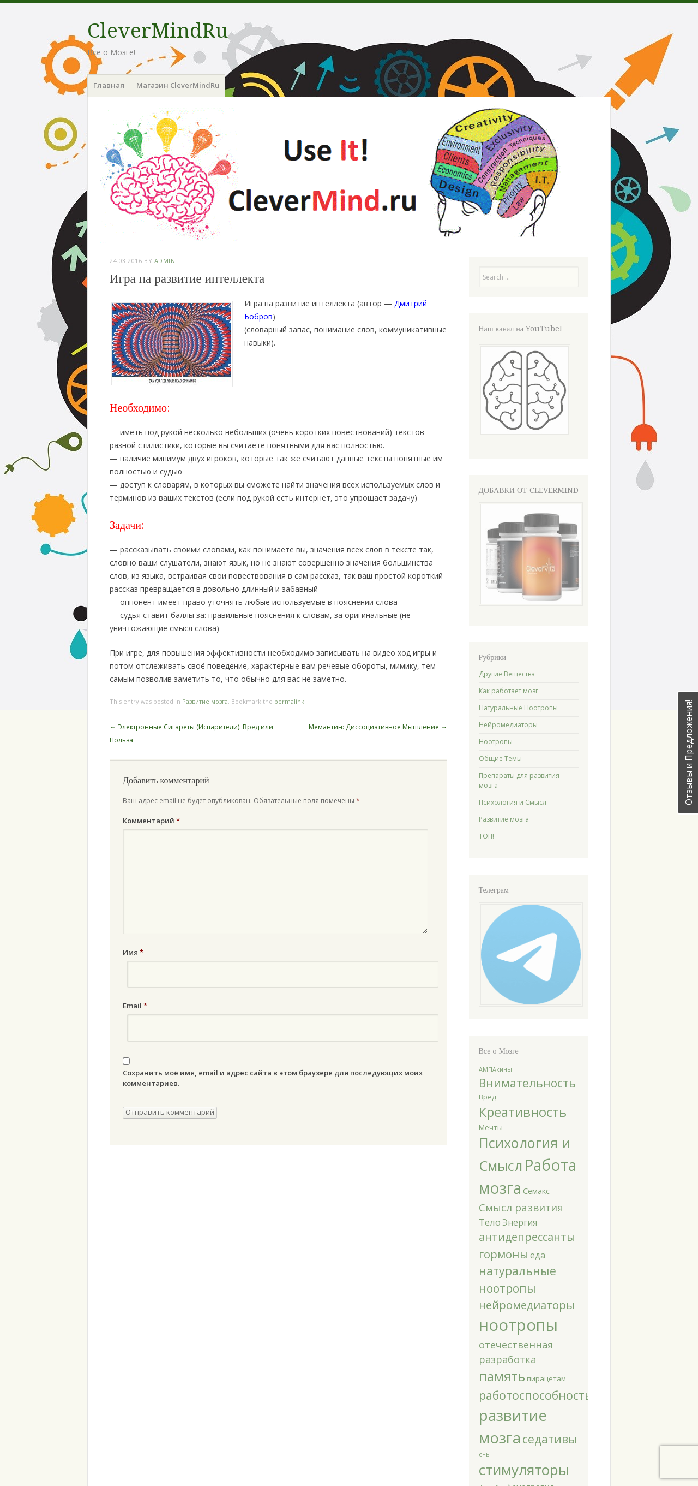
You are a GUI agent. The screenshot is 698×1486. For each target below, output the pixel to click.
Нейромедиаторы (508, 724)
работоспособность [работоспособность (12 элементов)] (535, 1395)
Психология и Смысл (512, 802)
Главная (108, 85)
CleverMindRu (157, 31)
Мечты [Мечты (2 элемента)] (491, 1127)
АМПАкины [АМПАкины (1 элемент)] (495, 1069)
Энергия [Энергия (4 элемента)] (519, 1222)
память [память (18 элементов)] (502, 1376)
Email (135, 1006)
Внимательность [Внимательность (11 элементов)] (527, 1083)
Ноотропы (496, 741)
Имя (133, 952)
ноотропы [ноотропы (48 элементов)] (518, 1325)
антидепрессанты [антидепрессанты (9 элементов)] (527, 1236)
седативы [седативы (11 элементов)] (549, 1439)
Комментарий (151, 820)
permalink (289, 701)
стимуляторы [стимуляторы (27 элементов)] (524, 1469)
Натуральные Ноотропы (518, 707)
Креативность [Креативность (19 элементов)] (523, 1112)
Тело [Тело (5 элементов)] (490, 1222)
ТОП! (486, 836)
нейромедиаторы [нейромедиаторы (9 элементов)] (527, 1305)
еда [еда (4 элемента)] (537, 1255)
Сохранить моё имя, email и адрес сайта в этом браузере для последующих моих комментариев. (273, 1078)
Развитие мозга (205, 701)
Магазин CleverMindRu (177, 85)
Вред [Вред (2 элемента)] (487, 1097)
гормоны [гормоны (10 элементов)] (503, 1254)
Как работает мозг (508, 691)
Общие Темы (500, 758)
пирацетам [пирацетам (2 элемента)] (546, 1378)
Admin (165, 261)
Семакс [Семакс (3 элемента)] (536, 1190)
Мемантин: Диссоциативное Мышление (378, 727)
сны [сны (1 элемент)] (485, 1454)
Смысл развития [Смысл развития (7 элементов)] (521, 1207)
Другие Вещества (507, 674)
